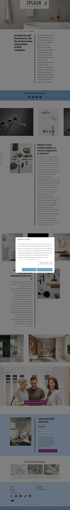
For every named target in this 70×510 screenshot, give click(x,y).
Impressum (37, 259)
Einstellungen (44, 263)
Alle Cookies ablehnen (29, 269)
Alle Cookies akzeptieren (44, 269)
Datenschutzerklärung (23, 259)
